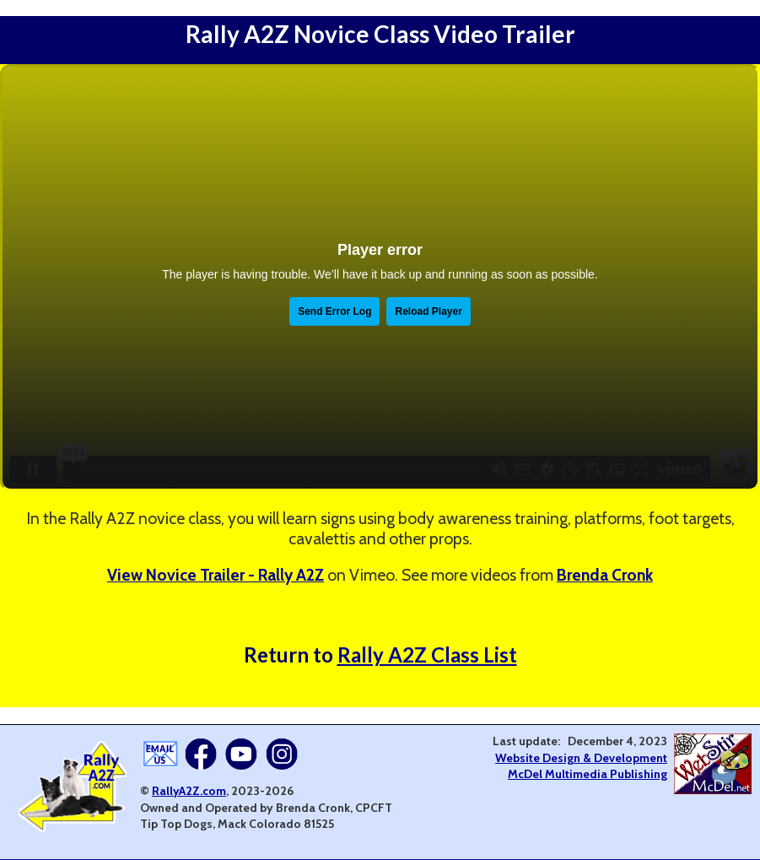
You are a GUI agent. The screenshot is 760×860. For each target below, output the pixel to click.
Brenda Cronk (605, 575)
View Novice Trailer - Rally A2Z (215, 575)
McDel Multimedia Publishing (587, 774)
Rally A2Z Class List (427, 654)
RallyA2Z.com (189, 790)
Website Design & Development (581, 757)
